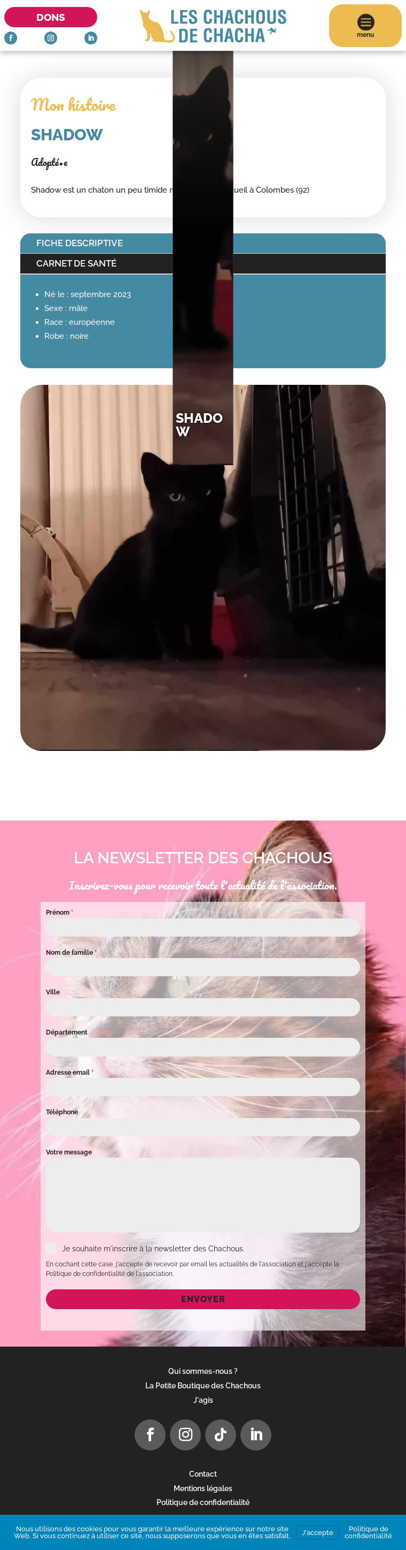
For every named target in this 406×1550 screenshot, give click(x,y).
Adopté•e (49, 162)
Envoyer (203, 1299)
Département (67, 1032)
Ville (53, 992)
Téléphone (62, 1112)
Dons (50, 17)
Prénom (59, 912)
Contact (203, 1474)
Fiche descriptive (79, 243)
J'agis (203, 1400)
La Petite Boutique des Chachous (203, 1385)
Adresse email (69, 1072)
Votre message (69, 1152)
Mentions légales (203, 1488)
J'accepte (317, 1533)
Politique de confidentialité (203, 1502)
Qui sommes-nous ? (203, 1371)
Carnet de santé (76, 263)
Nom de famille (71, 952)
